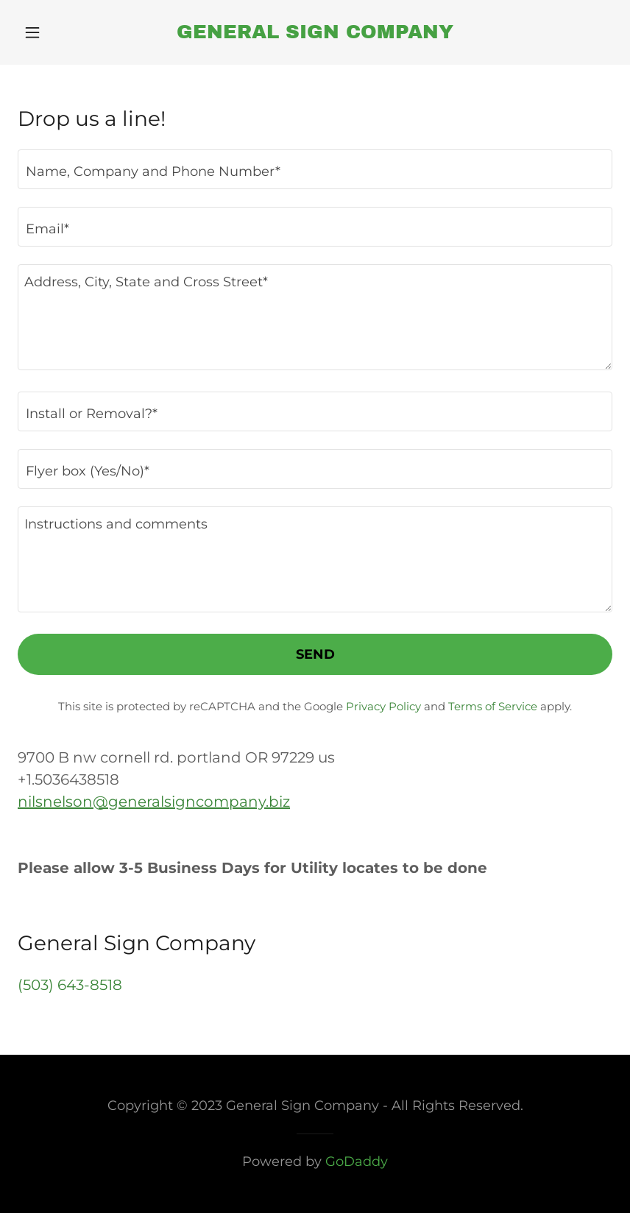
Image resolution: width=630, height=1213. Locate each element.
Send (315, 654)
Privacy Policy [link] (383, 706)
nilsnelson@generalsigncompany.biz (154, 801)
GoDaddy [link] (356, 1161)
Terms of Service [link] (492, 706)
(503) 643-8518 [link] (70, 985)
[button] (62, 32)
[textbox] (315, 169)
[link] (315, 33)
